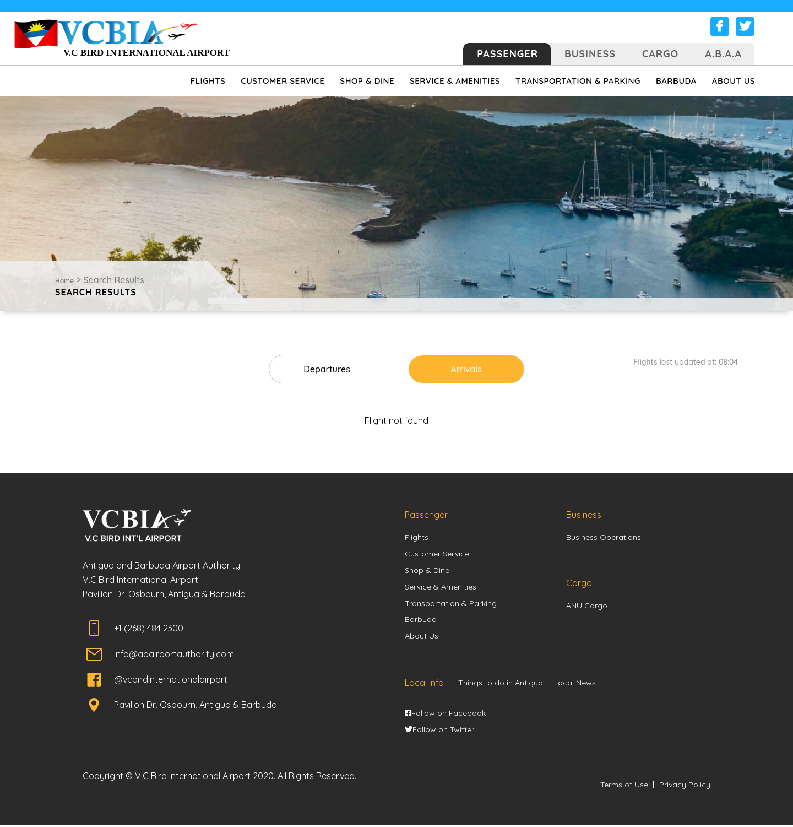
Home (64, 281)
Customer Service (437, 554)
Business (590, 53)
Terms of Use (624, 786)
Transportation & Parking (451, 604)
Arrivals (460, 369)
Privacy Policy (684, 786)
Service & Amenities (440, 587)
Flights (416, 538)
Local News (575, 684)
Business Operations (603, 538)
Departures (332, 369)
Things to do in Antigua (500, 684)
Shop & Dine (427, 571)
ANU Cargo (586, 606)
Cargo (660, 53)
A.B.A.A (723, 53)
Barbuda (421, 621)
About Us (421, 637)
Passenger (507, 53)
